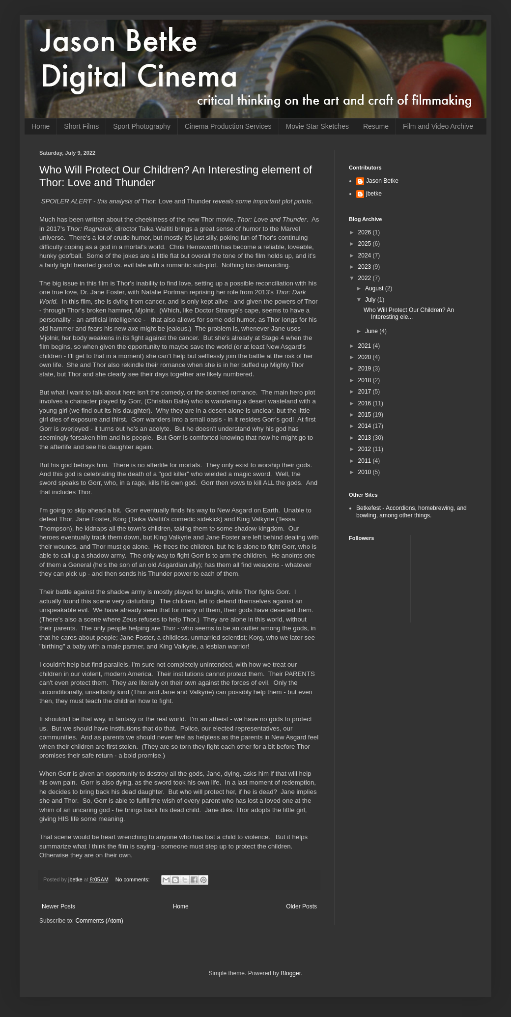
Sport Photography (141, 126)
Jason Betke (382, 180)
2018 (365, 380)
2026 (365, 232)
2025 (365, 243)
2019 (365, 368)
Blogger (291, 973)
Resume (376, 126)
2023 (365, 266)
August (375, 288)
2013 (365, 437)
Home (40, 126)
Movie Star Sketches (317, 126)
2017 (365, 391)
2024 (365, 255)
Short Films (81, 126)
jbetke (374, 193)
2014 (365, 426)
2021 (365, 345)
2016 (365, 403)
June (372, 331)
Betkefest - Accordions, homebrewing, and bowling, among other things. (411, 511)
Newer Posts (58, 906)
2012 (365, 449)
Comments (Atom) (99, 920)
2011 (365, 460)
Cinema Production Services (228, 126)
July (371, 299)
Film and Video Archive (438, 126)
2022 (365, 278)
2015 (365, 414)
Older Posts (301, 906)
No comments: (133, 879)
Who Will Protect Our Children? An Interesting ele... (409, 313)
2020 (365, 357)
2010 (365, 472)
